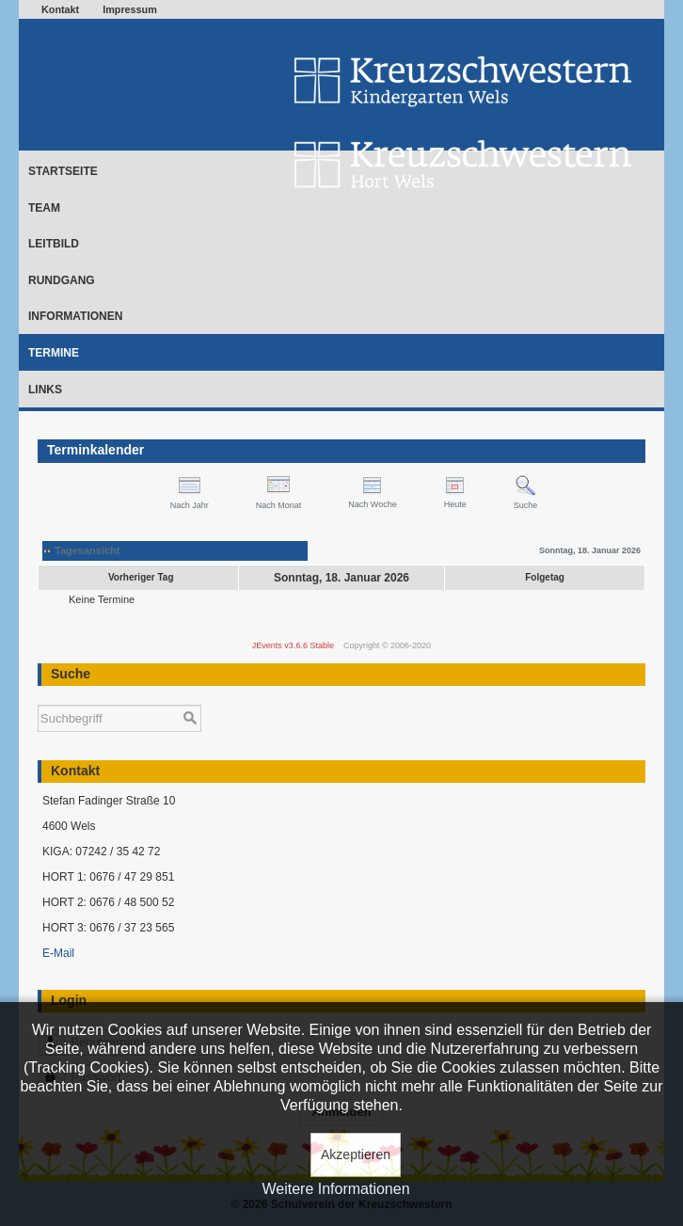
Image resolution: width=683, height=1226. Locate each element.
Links (45, 389)
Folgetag (544, 577)
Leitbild (53, 243)
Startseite (63, 171)
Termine (53, 352)
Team (44, 208)
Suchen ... (38, 695)
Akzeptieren (355, 1154)
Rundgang (61, 280)
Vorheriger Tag (141, 577)
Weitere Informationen (335, 1189)
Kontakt (60, 9)
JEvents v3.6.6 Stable (293, 645)
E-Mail (58, 953)
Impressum (130, 9)
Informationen (75, 316)
